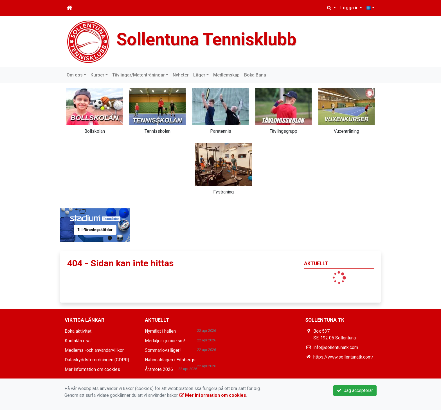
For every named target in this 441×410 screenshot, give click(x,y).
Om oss (75, 75)
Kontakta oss (78, 340)
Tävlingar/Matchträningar (138, 75)
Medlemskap (226, 75)
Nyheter (181, 75)
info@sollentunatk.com (335, 347)
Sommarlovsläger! (163, 350)
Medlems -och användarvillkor (94, 350)
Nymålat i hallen (160, 331)
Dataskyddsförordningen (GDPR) (97, 359)
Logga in (349, 7)
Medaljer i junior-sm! (165, 340)
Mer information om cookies (92, 369)
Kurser (97, 75)
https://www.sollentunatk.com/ (343, 357)
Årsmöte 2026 (159, 369)
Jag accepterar (355, 390)
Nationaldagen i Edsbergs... (171, 359)
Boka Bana (255, 75)
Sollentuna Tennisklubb (209, 39)
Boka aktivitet (78, 331)
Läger (199, 75)
